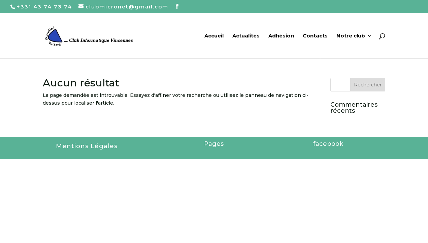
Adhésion (281, 36)
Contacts (315, 36)
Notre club (350, 36)
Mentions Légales (87, 146)
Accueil (214, 36)
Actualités (246, 36)
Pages (214, 143)
